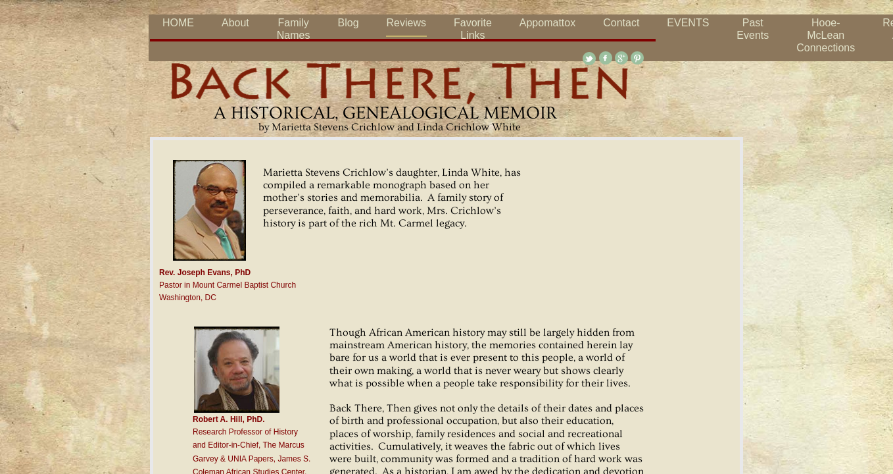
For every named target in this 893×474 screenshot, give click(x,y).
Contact (621, 22)
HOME (178, 22)
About (235, 22)
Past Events (752, 29)
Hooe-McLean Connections (825, 35)
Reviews (406, 22)
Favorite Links (473, 29)
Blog (348, 22)
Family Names (293, 29)
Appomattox (547, 22)
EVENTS (688, 22)
